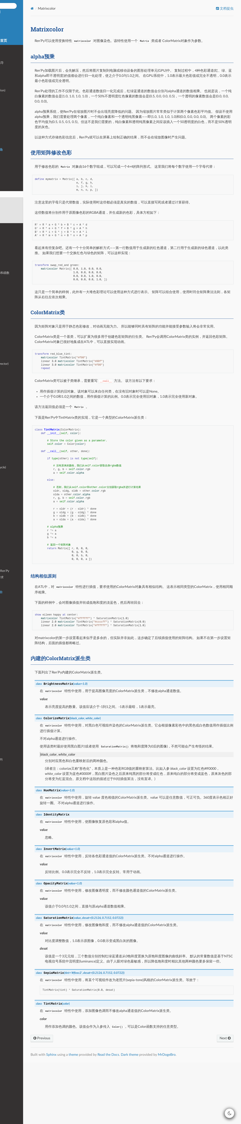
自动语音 (11, 689)
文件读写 (11, 539)
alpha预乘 (14, 200)
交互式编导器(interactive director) (27, 363)
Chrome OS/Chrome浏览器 (23, 624)
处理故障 (11, 676)
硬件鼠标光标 (14, 317)
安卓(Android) (14, 604)
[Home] (76, 8)
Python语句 (12, 109)
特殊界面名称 (14, 279)
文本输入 (11, 397)
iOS (7, 611)
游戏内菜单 (12, 103)
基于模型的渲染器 (17, 558)
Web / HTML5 (14, 617)
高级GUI (10, 501)
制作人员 (11, 778)
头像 (8, 404)
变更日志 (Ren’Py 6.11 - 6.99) (24, 759)
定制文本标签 (14, 526)
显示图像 (11, 96)
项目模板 (11, 704)
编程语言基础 (14, 77)
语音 (8, 141)
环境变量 (11, 683)
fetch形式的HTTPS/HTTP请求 (25, 577)
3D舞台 (10, 232)
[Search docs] (30, 6)
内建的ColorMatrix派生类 (22, 220)
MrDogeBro (211, 1116)
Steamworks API (16, 442)
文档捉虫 (222, 8)
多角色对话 (12, 454)
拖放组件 (11, 416)
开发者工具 (12, 357)
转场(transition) (15, 187)
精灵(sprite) (12, 423)
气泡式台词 (12, 391)
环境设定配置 (14, 298)
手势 (8, 655)
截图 (8, 583)
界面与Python (14, 507)
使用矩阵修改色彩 (19, 207)
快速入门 (11, 56)
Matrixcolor (10, 194)
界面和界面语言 (15, 266)
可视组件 (11, 168)
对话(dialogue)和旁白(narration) (25, 90)
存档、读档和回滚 (17, 488)
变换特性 (11, 181)
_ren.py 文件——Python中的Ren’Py (27, 570)
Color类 (10, 545)
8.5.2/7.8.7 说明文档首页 (29, 40)
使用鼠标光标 (14, 329)
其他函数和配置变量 (18, 564)
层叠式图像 (12, 226)
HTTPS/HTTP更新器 (18, 643)
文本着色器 (12, 336)
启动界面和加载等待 (18, 461)
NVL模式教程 (14, 385)
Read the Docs (153, 1116)
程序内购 (11, 636)
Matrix (9, 552)
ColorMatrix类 (15, 214)
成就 (8, 435)
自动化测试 (12, 370)
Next (221, 1100)
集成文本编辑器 (15, 725)
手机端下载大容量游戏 (20, 649)
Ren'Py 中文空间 (29, 23)
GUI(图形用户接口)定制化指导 (25, 62)
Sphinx (96, 1116)
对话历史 (11, 448)
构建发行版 (12, 598)
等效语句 (11, 482)
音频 (8, 122)
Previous (86, 1100)
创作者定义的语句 (17, 520)
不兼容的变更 (14, 765)
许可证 (9, 772)
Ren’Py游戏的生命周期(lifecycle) (26, 467)
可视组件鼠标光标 (17, 323)
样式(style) (12, 253)
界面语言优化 (14, 285)
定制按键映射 (14, 429)
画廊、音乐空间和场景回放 (23, 410)
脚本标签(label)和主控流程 (22, 84)
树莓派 (9, 630)
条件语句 (11, 115)
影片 (8, 134)
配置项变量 (12, 291)
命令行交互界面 (15, 710)
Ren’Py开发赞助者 (17, 784)
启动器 (9, 351)
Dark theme (174, 1116)
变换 (8, 175)
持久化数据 (12, 495)
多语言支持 (12, 162)
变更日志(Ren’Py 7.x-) (19, 753)
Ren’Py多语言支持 (17, 738)
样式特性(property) (17, 260)
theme (118, 1116)
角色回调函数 (14, 533)
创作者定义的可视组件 (20, 514)
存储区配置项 (14, 304)
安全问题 (11, 670)
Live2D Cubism (15, 238)
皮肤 (8, 732)
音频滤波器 (12, 128)
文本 (8, 156)
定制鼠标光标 (14, 310)
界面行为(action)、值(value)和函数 (27, 272)
